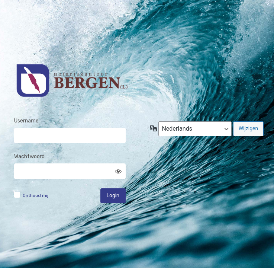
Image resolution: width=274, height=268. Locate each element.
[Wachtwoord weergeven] (118, 171)
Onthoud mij (35, 195)
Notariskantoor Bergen (71, 84)
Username (26, 121)
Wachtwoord (29, 156)
